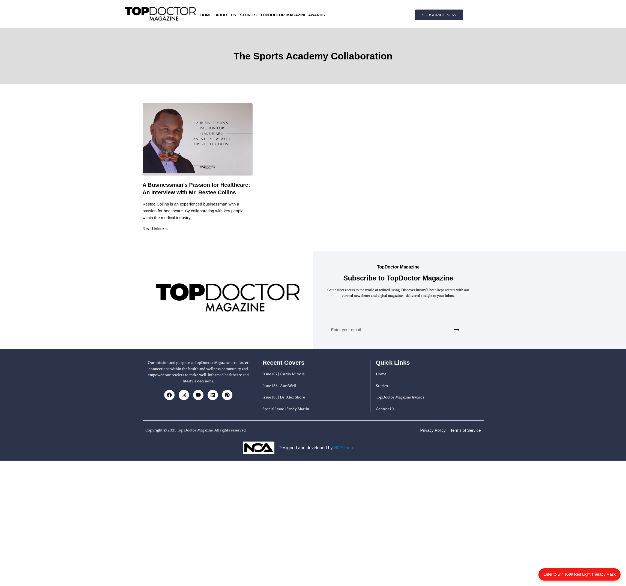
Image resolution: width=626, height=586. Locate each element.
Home (206, 15)
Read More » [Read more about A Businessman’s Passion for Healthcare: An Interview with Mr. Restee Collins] (155, 228)
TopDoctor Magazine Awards (292, 15)
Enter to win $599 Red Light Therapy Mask (579, 574)
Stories (248, 15)
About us (226, 15)
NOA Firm (343, 447)
